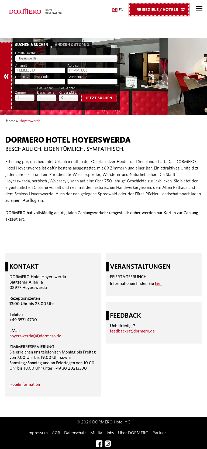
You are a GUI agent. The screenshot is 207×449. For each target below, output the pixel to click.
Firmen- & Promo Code (32, 77)
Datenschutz (75, 433)
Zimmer (21, 92)
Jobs (110, 433)
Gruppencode (77, 77)
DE (114, 10)
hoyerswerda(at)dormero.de (35, 336)
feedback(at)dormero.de (132, 331)
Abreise (72, 66)
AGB (56, 433)
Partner (159, 433)
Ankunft (21, 66)
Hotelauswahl (25, 53)
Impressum (37, 433)
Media (96, 433)
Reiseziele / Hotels (162, 9)
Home (10, 121)
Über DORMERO (133, 433)
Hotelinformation (24, 384)
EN (121, 10)
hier (158, 283)
